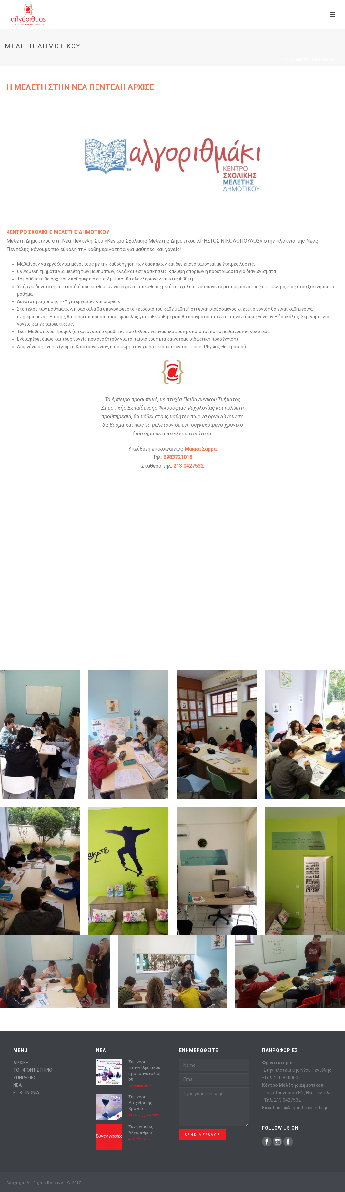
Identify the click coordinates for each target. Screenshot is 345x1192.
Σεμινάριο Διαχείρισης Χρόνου (140, 1103)
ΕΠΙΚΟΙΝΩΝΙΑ (26, 1092)
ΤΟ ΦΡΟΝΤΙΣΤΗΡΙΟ (32, 1070)
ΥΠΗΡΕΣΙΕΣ (24, 1077)
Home (286, 60)
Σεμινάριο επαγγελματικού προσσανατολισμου (145, 1070)
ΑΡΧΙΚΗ (21, 1062)
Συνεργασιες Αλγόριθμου (140, 1129)
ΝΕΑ (17, 1085)
